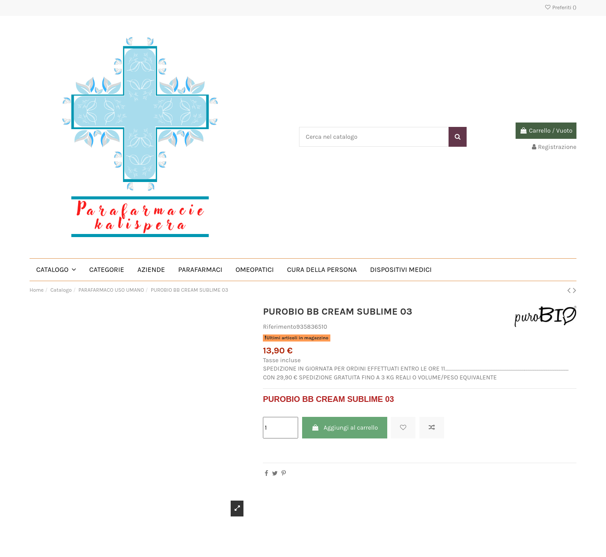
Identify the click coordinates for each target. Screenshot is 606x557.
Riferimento (279, 326)
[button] (56, 270)
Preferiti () (560, 7)
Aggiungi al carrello (344, 427)
